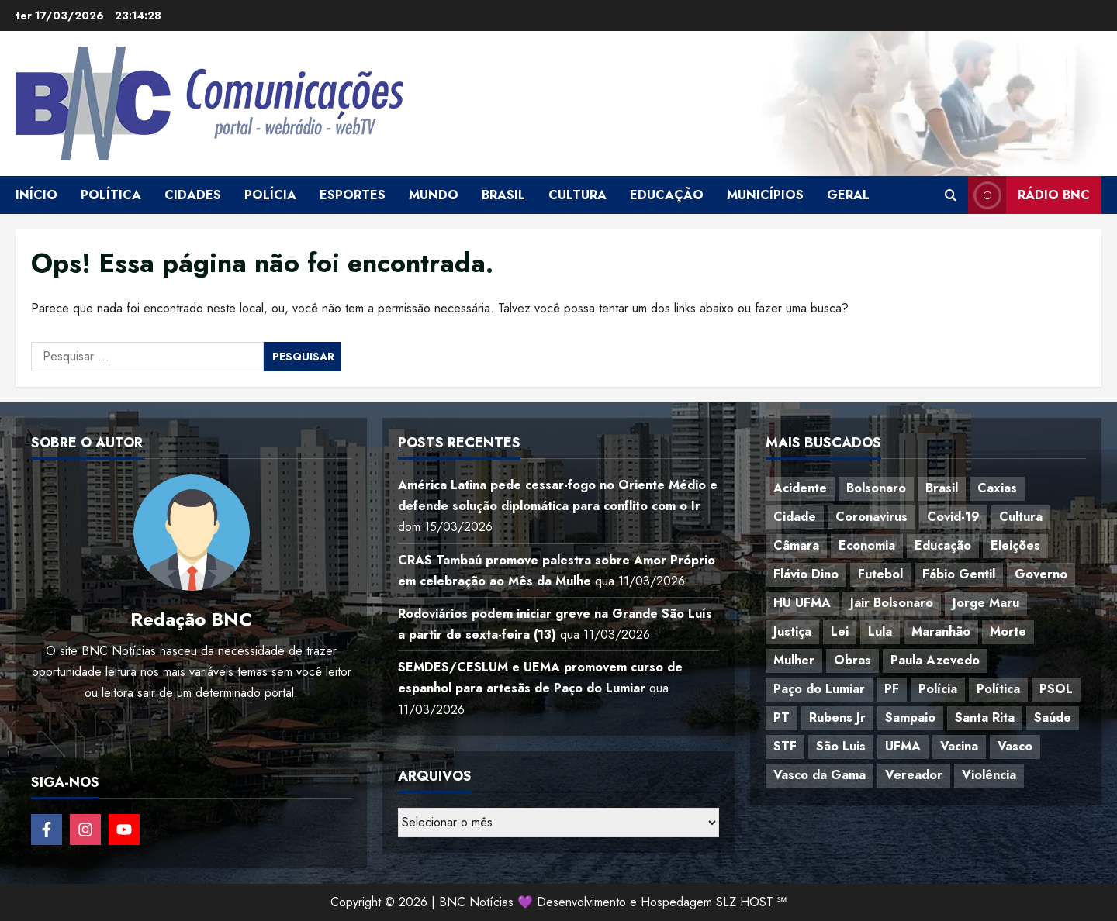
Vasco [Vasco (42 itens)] (1015, 746)
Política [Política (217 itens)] (998, 689)
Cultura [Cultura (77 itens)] (1021, 517)
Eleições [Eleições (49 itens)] (1015, 545)
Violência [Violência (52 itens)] (989, 775)
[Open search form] (950, 195)
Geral (848, 195)
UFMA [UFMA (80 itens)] (903, 746)
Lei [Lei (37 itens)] (840, 631)
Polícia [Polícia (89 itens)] (937, 689)
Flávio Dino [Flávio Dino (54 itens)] (806, 574)
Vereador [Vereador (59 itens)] (913, 775)
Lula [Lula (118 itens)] (880, 631)
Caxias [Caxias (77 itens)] (997, 488)
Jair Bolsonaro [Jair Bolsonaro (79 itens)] (891, 603)
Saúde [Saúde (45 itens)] (1052, 717)
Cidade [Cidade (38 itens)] (794, 517)
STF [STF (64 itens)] (785, 746)
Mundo (433, 195)
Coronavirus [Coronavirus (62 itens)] (871, 517)
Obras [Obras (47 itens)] (852, 660)
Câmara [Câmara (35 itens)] (796, 545)
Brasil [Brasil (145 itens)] (941, 488)
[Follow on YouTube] (124, 829)
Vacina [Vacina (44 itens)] (959, 746)
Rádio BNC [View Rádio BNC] (1029, 195)
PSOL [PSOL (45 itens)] (1056, 689)
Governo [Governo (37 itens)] (1041, 574)
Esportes (353, 195)
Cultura (577, 195)
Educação (667, 195)
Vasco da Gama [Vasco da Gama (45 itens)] (819, 775)
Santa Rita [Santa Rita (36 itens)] (985, 717)
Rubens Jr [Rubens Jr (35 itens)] (837, 717)
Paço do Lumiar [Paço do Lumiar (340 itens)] (819, 689)
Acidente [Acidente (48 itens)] (800, 488)
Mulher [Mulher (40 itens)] (793, 660)
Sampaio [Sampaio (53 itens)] (910, 717)
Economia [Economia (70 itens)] (867, 545)
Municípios (765, 195)
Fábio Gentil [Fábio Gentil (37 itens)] (958, 574)
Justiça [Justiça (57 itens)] (792, 631)
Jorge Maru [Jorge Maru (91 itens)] (986, 603)
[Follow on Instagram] (85, 829)
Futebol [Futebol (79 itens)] (880, 574)
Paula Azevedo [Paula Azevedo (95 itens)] (935, 660)
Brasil (503, 195)
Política (111, 195)
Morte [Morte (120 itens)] (1008, 631)
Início (36, 195)
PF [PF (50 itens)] (891, 689)
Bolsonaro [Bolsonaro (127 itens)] (876, 488)
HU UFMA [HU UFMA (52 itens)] (802, 603)
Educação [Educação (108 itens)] (943, 545)
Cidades (192, 195)
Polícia (270, 195)
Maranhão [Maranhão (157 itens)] (940, 631)
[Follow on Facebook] (46, 829)
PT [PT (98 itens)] (781, 717)
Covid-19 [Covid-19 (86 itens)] (953, 517)
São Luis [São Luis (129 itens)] (841, 746)
